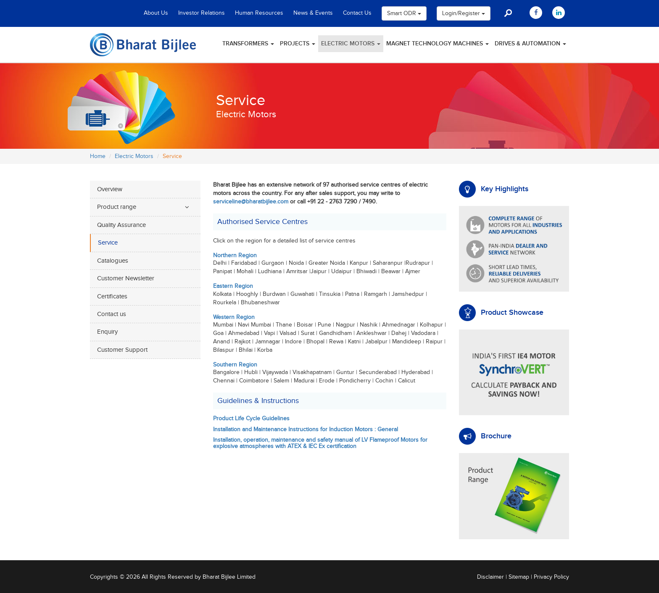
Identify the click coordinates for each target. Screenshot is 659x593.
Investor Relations (201, 13)
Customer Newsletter (125, 278)
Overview (109, 189)
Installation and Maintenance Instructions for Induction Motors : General (305, 429)
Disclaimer (490, 577)
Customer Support (122, 349)
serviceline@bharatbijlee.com (250, 201)
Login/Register (463, 13)
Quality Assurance (121, 225)
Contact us (111, 314)
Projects (297, 43)
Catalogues (112, 260)
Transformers (248, 43)
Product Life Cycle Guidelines (251, 418)
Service (108, 242)
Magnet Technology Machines (437, 43)
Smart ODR (404, 13)
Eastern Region (233, 286)
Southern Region (235, 364)
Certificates (112, 296)
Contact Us (357, 13)
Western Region (234, 317)
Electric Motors (350, 43)
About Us (156, 13)
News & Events (313, 13)
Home (97, 156)
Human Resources (259, 13)
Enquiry (107, 331)
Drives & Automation (530, 43)
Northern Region (235, 255)
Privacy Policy (551, 577)
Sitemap (519, 577)
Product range (116, 207)
